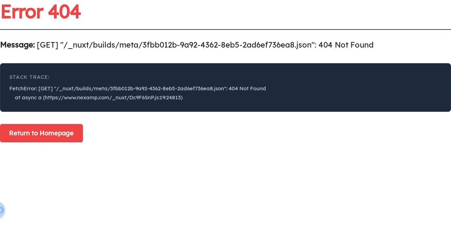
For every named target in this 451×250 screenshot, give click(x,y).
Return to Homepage (41, 133)
